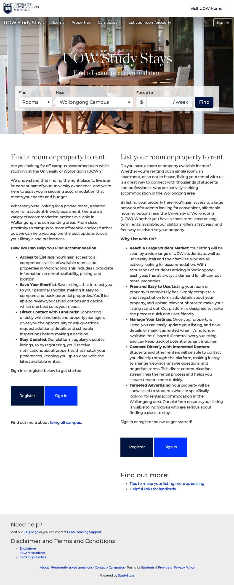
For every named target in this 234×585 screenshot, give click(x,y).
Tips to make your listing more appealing (167, 483)
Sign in (61, 396)
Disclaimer (28, 548)
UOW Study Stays (24, 22)
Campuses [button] (108, 22)
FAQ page (31, 532)
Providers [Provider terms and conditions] (165, 567)
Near (60, 93)
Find (22, 93)
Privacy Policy (184, 567)
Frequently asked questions (72, 567)
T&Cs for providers (33, 557)
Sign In (222, 22)
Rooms (57, 22)
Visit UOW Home (206, 8)
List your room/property (149, 22)
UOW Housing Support (84, 532)
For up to (144, 93)
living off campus (65, 422)
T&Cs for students (32, 553)
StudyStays (126, 575)
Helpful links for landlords (153, 489)
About (44, 567)
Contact (100, 567)
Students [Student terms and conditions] (147, 567)
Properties (81, 22)
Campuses (117, 567)
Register (27, 396)
